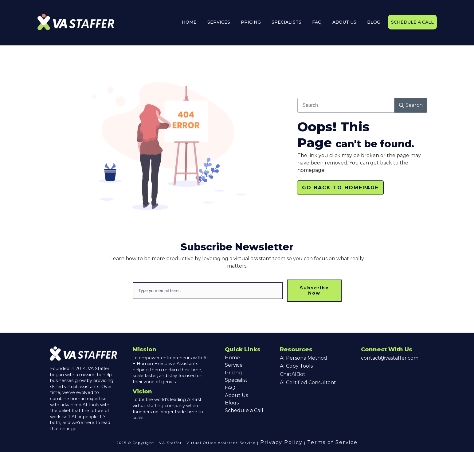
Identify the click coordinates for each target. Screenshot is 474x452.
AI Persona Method (303, 358)
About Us (236, 395)
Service (234, 365)
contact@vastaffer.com (389, 358)
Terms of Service (332, 442)
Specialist (236, 380)
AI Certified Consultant (308, 382)
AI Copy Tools (296, 366)
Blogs (232, 403)
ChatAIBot (292, 374)
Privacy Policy (281, 442)
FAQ (230, 388)
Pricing (233, 373)
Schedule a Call (244, 410)
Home (232, 358)
